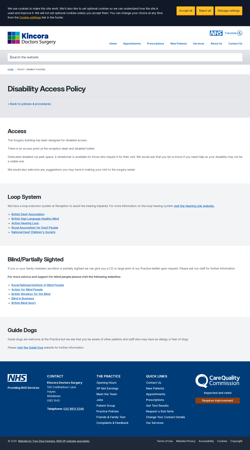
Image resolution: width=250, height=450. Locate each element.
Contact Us (235, 43)
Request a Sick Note (160, 411)
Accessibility (206, 441)
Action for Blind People (27, 289)
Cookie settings (30, 17)
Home (113, 43)
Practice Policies (107, 411)
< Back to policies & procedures (29, 104)
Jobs (99, 400)
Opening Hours (106, 382)
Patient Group (105, 405)
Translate (233, 33)
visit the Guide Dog (30, 347)
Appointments (132, 43)
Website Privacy (185, 441)
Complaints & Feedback (112, 422)
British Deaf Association (27, 214)
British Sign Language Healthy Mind (35, 218)
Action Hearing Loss (25, 223)
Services (198, 43)
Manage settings (229, 10)
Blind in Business (22, 298)
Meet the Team (106, 394)
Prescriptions (155, 43)
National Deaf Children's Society (33, 232)
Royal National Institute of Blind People (37, 285)
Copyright (236, 441)
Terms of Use (165, 441)
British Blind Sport (23, 303)
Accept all (185, 10)
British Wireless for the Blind (30, 294)
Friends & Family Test (110, 417)
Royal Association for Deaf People (34, 227)
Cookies (222, 441)
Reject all (205, 10)
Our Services (155, 422)
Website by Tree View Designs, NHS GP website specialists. (54, 441)
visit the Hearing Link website (194, 206)
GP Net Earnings (107, 388)
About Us (216, 43)
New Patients (178, 43)
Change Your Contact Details (165, 417)
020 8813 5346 (73, 408)
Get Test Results (157, 405)
